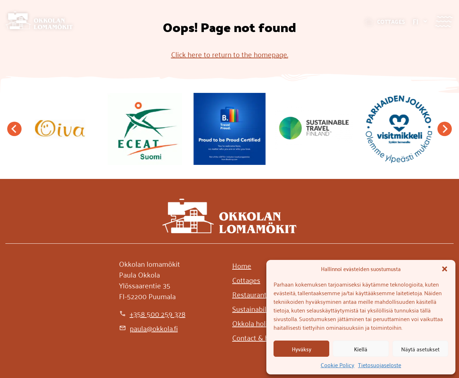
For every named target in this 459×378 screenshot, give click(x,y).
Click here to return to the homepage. (229, 54)
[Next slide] (444, 129)
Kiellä (360, 349)
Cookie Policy (337, 364)
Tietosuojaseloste (379, 364)
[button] (444, 269)
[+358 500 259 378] (152, 313)
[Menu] (444, 21)
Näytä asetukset (420, 349)
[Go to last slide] (14, 129)
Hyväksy (301, 349)
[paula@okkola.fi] (148, 328)
